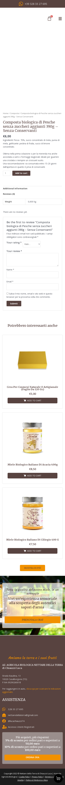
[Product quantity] (6, 173)
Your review (14, 251)
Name (10, 269)
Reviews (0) (9, 194)
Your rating (14, 242)
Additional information (15, 188)
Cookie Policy (24, 776)
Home (5, 113)
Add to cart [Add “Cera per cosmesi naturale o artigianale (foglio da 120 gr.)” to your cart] (34, 400)
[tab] (32, 188)
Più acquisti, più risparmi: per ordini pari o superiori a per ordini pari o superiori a (32, 744)
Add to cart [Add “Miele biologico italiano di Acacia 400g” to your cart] (34, 475)
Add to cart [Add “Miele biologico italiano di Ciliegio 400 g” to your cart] (34, 550)
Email (10, 281)
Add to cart (21, 173)
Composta (14, 113)
